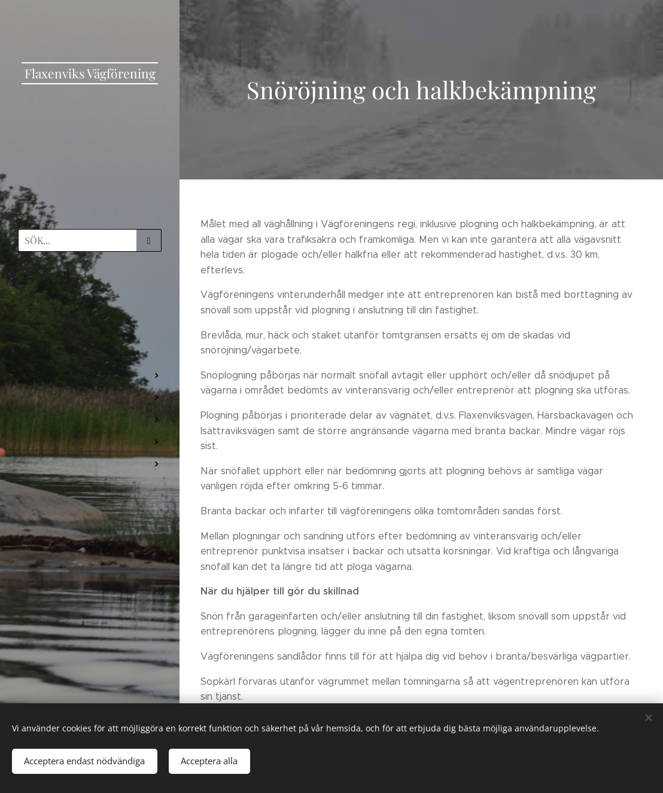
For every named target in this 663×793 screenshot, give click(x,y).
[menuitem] (90, 296)
